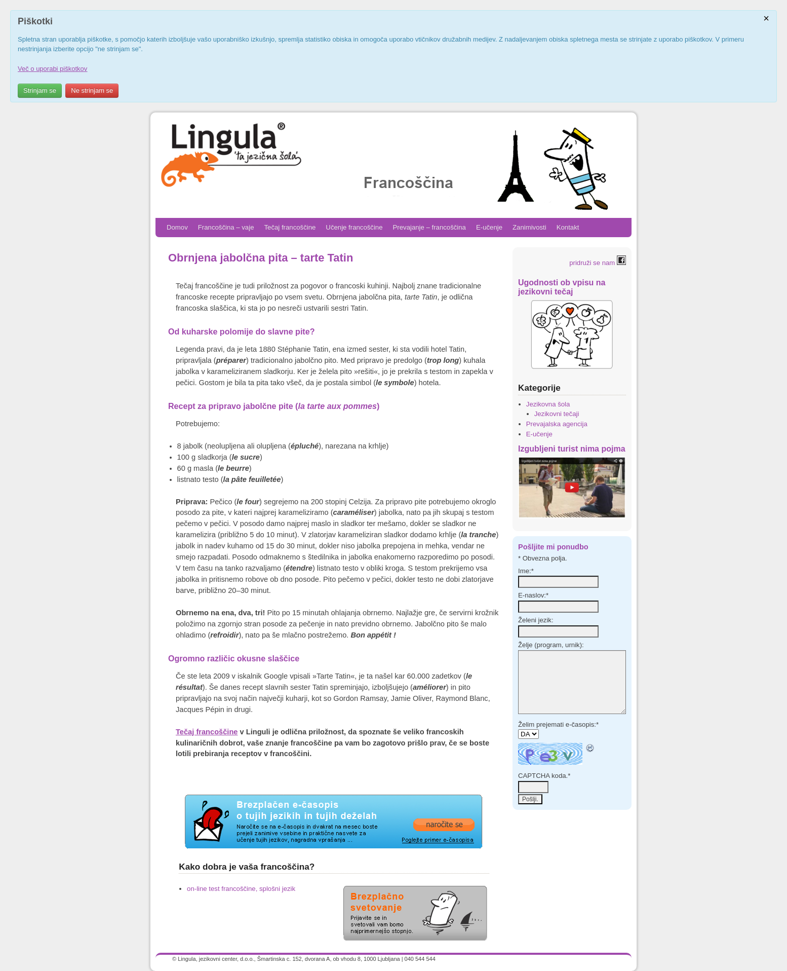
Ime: (526, 571)
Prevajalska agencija (556, 424)
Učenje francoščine (354, 227)
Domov (177, 227)
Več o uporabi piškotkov (52, 68)
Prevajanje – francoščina (429, 227)
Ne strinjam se (92, 90)
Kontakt (568, 227)
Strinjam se (39, 90)
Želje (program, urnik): (551, 645)
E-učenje (489, 227)
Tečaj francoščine (290, 227)
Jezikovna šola (548, 404)
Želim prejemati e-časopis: (558, 724)
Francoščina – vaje (226, 227)
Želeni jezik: (536, 620)
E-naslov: (533, 595)
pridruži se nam (597, 263)
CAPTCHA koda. (544, 775)
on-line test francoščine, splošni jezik (241, 888)
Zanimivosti (529, 227)
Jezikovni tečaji (556, 414)
